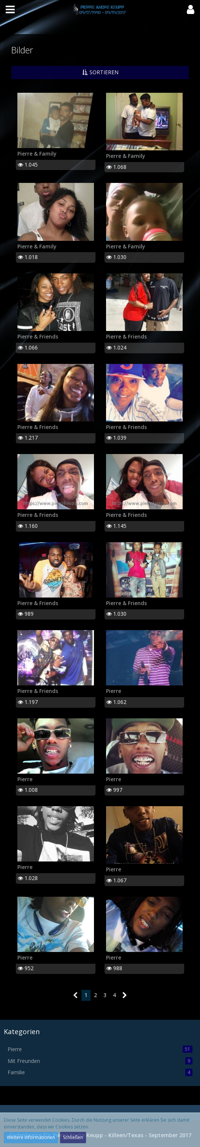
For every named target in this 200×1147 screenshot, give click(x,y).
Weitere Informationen (31, 1137)
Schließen (73, 1137)
